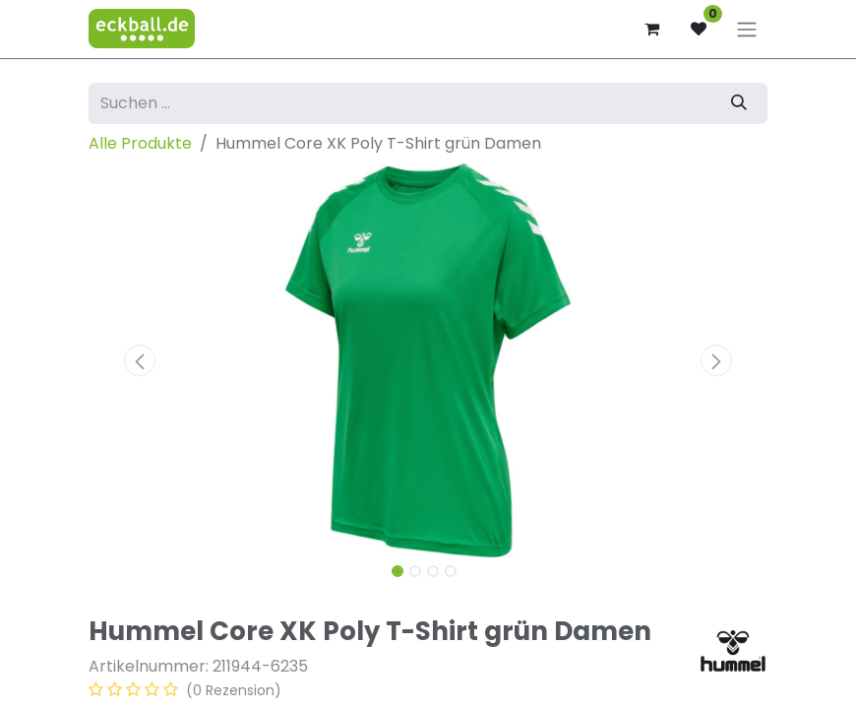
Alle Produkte (140, 143)
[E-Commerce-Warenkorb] (651, 28)
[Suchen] (738, 103)
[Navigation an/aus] (746, 29)
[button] (140, 360)
